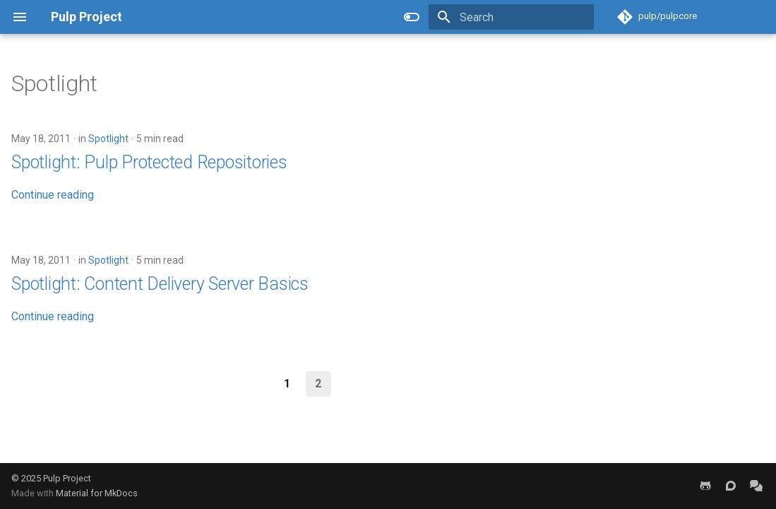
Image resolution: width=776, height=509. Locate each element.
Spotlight (108, 138)
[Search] (511, 17)
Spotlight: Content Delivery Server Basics (160, 284)
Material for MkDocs (97, 493)
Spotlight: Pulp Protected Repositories (149, 162)
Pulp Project (67, 478)
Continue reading (52, 194)
